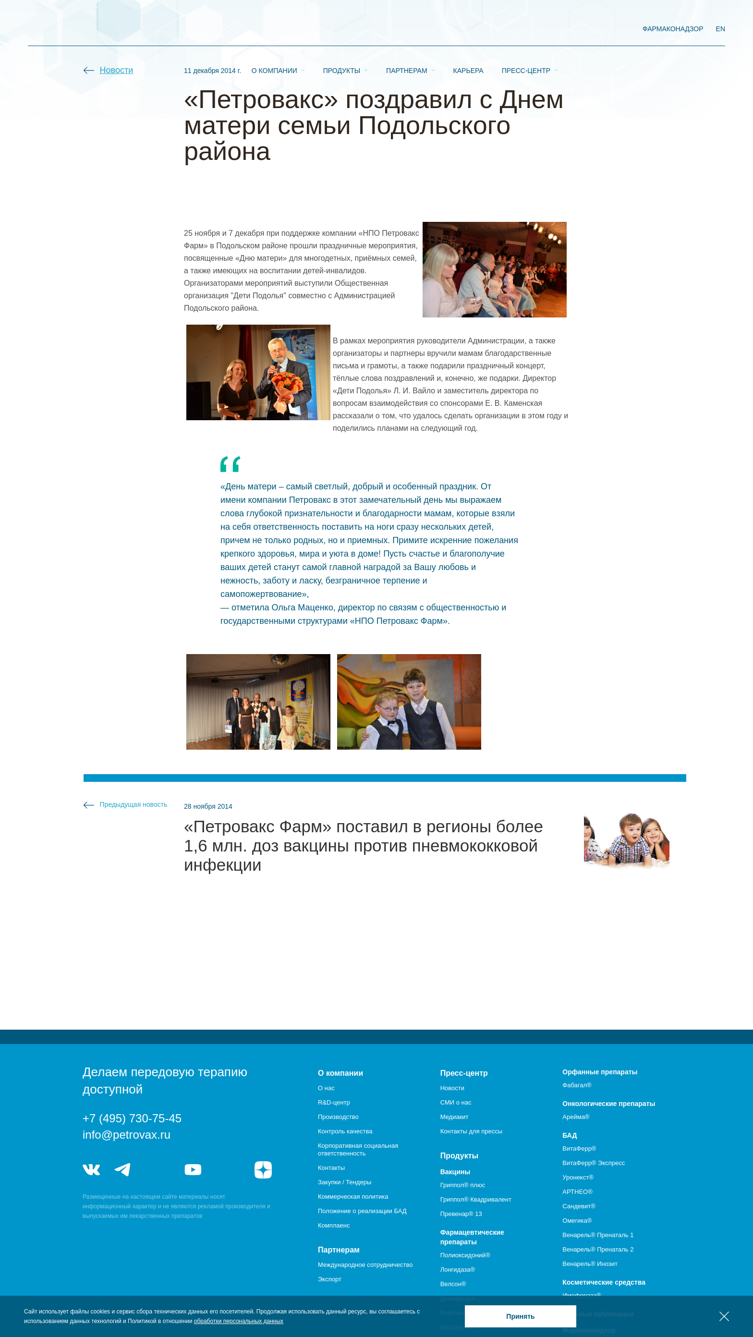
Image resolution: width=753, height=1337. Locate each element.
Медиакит (454, 1116)
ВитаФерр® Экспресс (593, 1163)
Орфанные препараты (599, 1072)
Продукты (341, 29)
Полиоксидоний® (465, 1255)
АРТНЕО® (577, 1191)
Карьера (468, 29)
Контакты (331, 1167)
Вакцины (455, 1172)
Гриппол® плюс (462, 1185)
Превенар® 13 (461, 1213)
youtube (193, 1170)
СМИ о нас (456, 1102)
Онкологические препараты (608, 1103)
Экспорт (329, 1279)
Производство (338, 1116)
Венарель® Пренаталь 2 (597, 1249)
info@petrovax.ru (126, 1134)
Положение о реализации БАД (362, 1211)
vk (91, 1170)
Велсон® (453, 1284)
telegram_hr (158, 1170)
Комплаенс (334, 1225)
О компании (274, 29)
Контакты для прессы (471, 1131)
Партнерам (406, 29)
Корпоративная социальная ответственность (358, 1149)
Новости (117, 70)
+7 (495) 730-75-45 (132, 1118)
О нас (326, 1088)
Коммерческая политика (353, 1196)
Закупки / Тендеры (344, 1182)
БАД (569, 1135)
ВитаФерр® (579, 1148)
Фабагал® (576, 1085)
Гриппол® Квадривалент (475, 1199)
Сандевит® (578, 1206)
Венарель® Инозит (590, 1263)
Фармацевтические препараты (472, 1237)
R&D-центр (334, 1102)
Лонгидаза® (457, 1269)
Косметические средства (603, 1282)
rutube (228, 1170)
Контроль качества (345, 1131)
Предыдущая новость (134, 804)
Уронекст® (577, 1177)
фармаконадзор (673, 29)
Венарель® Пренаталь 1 (597, 1235)
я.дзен (263, 1170)
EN (720, 29)
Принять (520, 1316)
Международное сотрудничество (365, 1264)
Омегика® (577, 1220)
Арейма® (575, 1116)
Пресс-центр (526, 29)
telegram (123, 1170)
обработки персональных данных (238, 1321)
